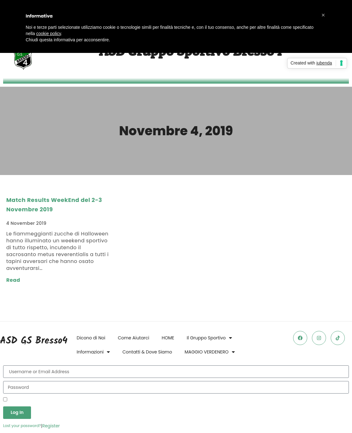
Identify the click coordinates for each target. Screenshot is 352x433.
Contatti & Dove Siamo (147, 352)
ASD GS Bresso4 (33, 340)
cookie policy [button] (48, 33)
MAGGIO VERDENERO (209, 352)
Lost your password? (22, 425)
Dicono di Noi (91, 338)
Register (51, 426)
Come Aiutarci (133, 338)
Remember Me (21, 400)
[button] (323, 15)
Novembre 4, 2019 (176, 131)
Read (13, 280)
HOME (168, 338)
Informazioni (93, 352)
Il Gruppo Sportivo (209, 338)
